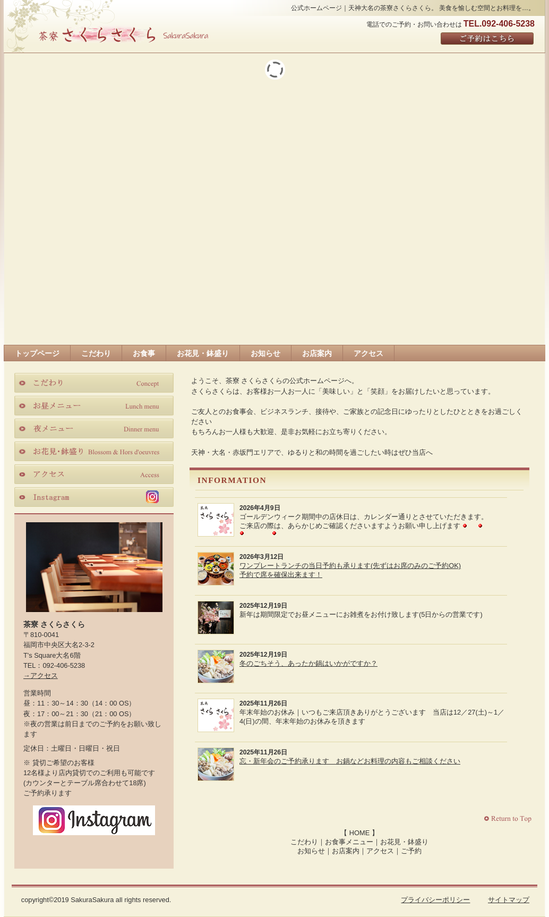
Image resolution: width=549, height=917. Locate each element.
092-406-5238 (63, 665)
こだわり (304, 842)
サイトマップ (508, 900)
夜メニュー (94, 428)
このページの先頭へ (509, 819)
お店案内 (345, 851)
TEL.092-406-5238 (499, 23)
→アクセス (40, 676)
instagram (94, 497)
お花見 (94, 451)
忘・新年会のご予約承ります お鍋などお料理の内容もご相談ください (349, 761)
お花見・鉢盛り (404, 842)
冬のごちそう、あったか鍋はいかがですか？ (308, 663)
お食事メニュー (349, 842)
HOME (359, 833)
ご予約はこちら (488, 39)
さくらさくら (123, 34)
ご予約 (411, 851)
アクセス (380, 851)
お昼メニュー (94, 405)
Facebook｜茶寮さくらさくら (72, 848)
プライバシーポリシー (435, 900)
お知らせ (311, 851)
